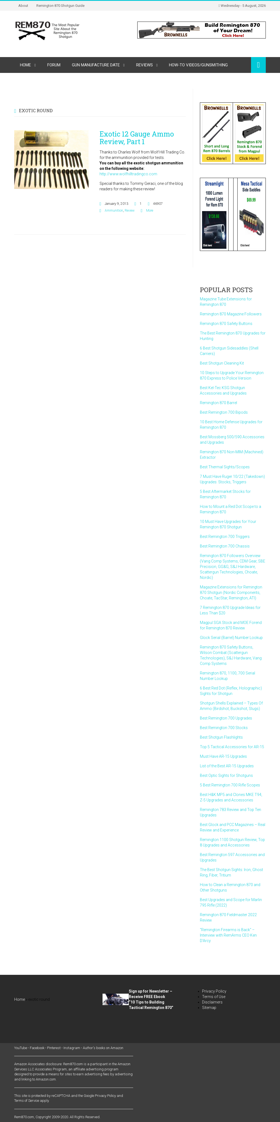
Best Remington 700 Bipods (224, 412)
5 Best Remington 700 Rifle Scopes (230, 785)
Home (25, 65)
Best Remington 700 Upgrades (226, 718)
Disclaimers (212, 1002)
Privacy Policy (214, 991)
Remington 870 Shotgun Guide (60, 6)
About (23, 6)
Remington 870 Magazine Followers (231, 314)
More (149, 210)
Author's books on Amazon (103, 1048)
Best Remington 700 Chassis (225, 546)
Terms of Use (213, 996)
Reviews (144, 65)
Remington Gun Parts (42, 80)
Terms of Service (26, 1101)
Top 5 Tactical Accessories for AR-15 (232, 747)
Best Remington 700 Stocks (224, 728)
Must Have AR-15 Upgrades (223, 756)
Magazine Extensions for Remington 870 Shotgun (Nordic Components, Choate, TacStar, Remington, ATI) (231, 592)
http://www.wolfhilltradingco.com (128, 174)
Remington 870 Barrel (218, 403)
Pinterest (54, 1048)
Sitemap (209, 1007)
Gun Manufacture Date (96, 65)
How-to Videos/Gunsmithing (198, 65)
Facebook (37, 1048)
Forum (53, 65)
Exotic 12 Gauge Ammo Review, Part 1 (137, 137)
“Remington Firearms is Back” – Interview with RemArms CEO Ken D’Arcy (228, 935)
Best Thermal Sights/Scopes (225, 467)
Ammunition (114, 210)
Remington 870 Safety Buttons (226, 323)
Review (130, 210)
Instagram (71, 1048)
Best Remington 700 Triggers (225, 536)
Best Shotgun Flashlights (221, 737)
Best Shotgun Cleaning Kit (222, 363)
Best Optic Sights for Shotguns (226, 775)
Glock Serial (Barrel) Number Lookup (231, 637)
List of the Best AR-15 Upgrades (227, 766)
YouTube (20, 1048)
